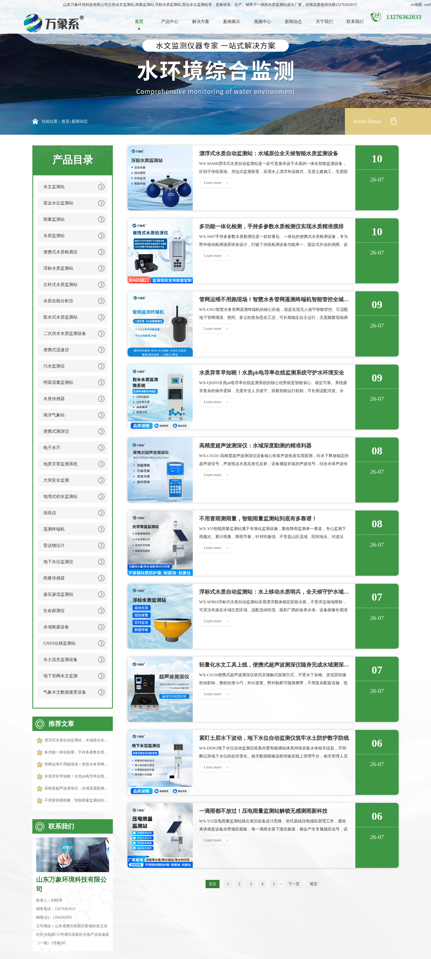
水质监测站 (54, 235)
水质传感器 (54, 398)
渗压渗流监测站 (58, 594)
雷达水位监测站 (58, 203)
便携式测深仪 (56, 431)
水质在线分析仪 (58, 301)
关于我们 (324, 21)
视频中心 (262, 21)
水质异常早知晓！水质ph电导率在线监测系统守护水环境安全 (76, 776)
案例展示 (231, 21)
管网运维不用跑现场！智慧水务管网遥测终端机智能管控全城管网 (76, 764)
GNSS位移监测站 (59, 643)
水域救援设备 (56, 627)
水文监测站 (54, 186)
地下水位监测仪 (58, 561)
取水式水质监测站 (60, 317)
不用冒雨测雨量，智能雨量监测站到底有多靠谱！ (76, 800)
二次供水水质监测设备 (64, 333)
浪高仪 (49, 513)
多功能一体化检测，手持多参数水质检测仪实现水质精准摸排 (76, 752)
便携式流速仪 (56, 349)
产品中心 (169, 21)
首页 (139, 21)
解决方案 (200, 21)
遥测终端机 (54, 529)
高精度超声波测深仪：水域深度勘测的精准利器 (76, 788)
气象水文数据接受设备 (64, 692)
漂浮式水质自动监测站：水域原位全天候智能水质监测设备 (76, 740)
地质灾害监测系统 (60, 464)
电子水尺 (51, 447)
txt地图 (416, 5)
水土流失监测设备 (60, 659)
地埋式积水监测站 (60, 496)
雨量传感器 (54, 578)
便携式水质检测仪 (60, 252)
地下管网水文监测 (60, 676)
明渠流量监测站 (58, 382)
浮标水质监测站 (58, 268)
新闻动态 (293, 21)
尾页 (313, 884)
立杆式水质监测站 (60, 284)
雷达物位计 (54, 545)
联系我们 (355, 21)
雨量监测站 (54, 219)
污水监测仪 (54, 366)
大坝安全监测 (56, 480)
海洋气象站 (54, 415)
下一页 (293, 884)
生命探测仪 (54, 610)
